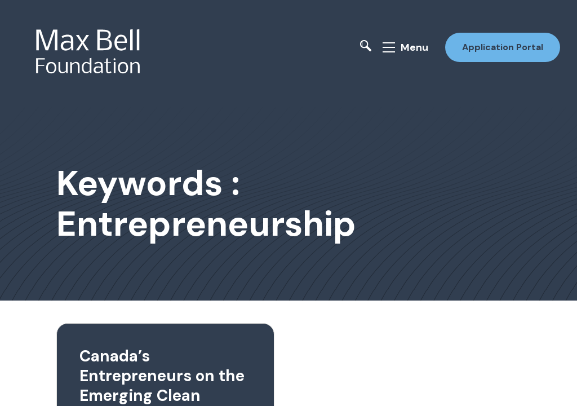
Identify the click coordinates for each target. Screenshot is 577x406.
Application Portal (502, 47)
